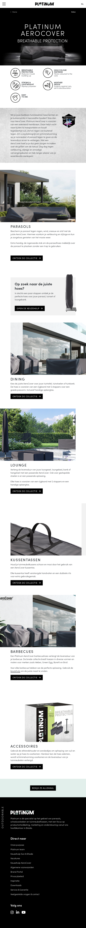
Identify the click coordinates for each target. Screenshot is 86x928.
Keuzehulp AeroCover (21, 862)
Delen (73, 12)
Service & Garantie (19, 889)
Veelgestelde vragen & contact (25, 894)
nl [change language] (82, 4)
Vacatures (15, 858)
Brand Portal (17, 871)
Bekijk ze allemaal (43, 788)
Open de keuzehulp (28, 308)
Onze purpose (17, 844)
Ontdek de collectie (24, 258)
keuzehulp (15, 670)
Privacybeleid (17, 876)
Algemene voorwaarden (22, 867)
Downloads (16, 885)
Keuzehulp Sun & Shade (22, 853)
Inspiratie (15, 880)
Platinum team (18, 849)
